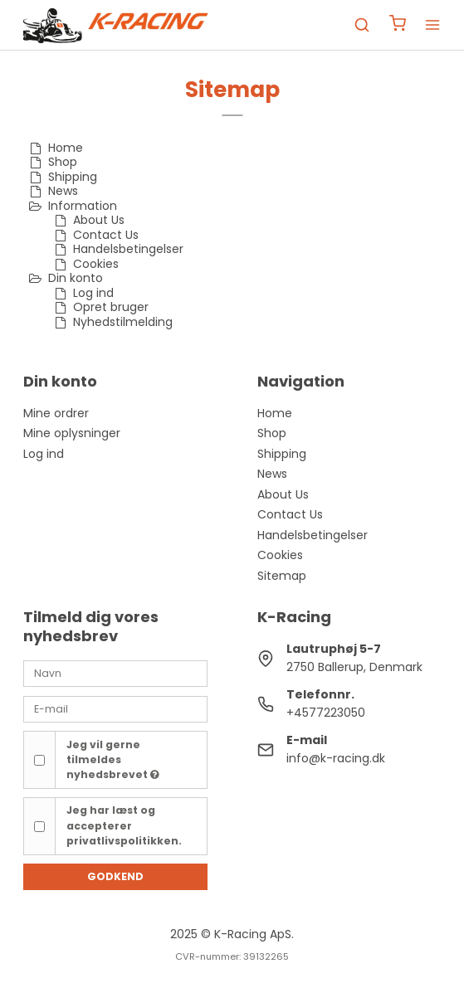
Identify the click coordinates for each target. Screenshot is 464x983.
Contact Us (290, 514)
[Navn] (115, 672)
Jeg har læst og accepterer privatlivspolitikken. (124, 825)
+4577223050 (325, 712)
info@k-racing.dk (335, 758)
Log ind (43, 453)
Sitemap (281, 575)
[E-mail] (115, 708)
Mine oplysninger (71, 433)
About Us (283, 494)
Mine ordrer (56, 413)
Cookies (280, 555)
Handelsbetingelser (312, 535)
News (272, 473)
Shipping (281, 453)
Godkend (115, 876)
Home (274, 413)
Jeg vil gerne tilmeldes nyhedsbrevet (112, 759)
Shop (271, 433)
